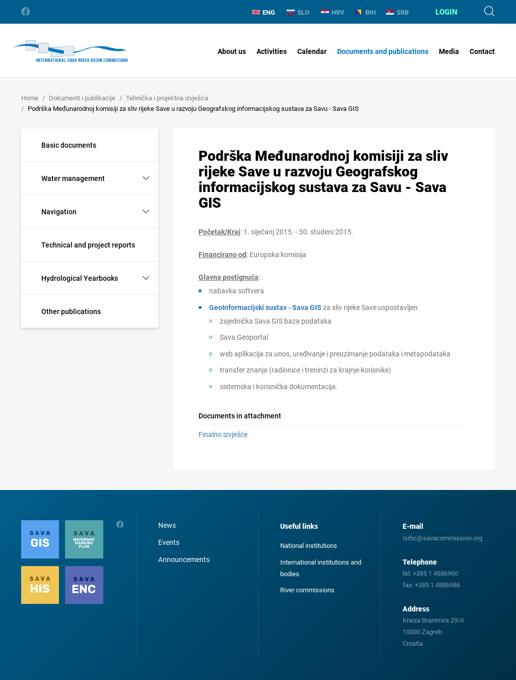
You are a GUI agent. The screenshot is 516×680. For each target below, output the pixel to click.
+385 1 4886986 (437, 585)
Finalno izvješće (223, 434)
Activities (271, 51)
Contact (482, 51)
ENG (263, 12)
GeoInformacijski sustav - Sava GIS (265, 307)
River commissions (307, 590)
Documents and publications (382, 51)
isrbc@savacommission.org (442, 538)
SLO (298, 12)
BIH (365, 12)
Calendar (312, 51)
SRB (397, 12)
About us (232, 51)
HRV (333, 12)
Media (449, 51)
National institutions (308, 545)
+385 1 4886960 (435, 573)
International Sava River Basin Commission (69, 51)
